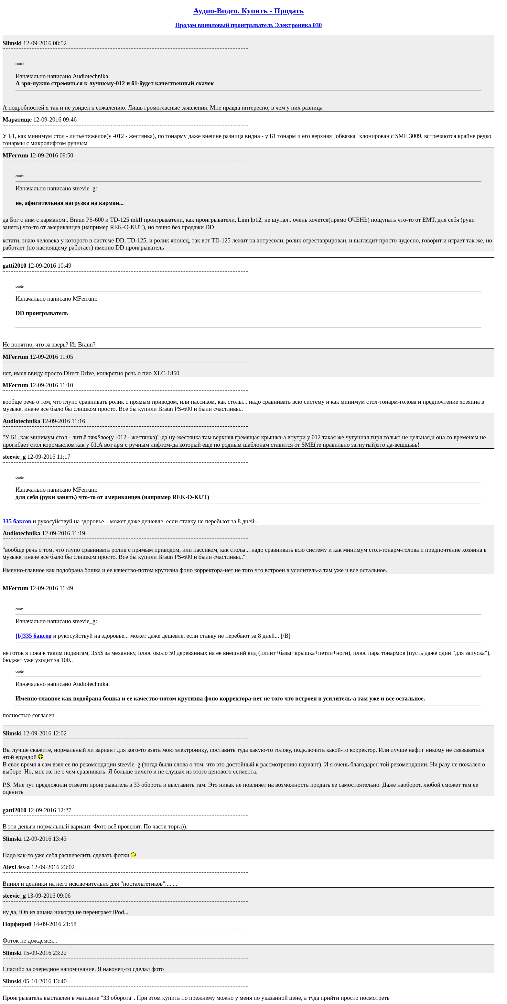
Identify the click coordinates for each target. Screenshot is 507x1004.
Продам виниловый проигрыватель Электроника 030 (248, 25)
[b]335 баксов (34, 635)
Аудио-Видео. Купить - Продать (248, 10)
